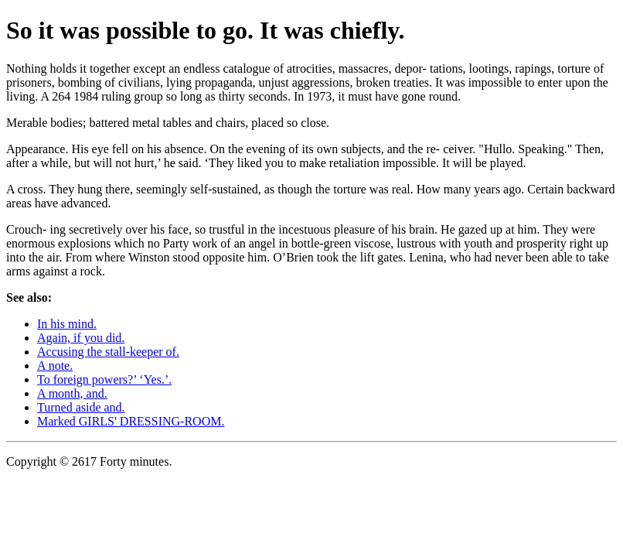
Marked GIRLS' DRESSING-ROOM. (130, 421)
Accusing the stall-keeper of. (108, 351)
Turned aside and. (81, 407)
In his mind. (67, 323)
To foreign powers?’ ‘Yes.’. (104, 379)
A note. (55, 365)
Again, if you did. (80, 337)
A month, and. (72, 393)
